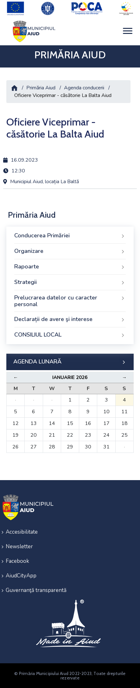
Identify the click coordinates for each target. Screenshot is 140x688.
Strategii (70, 282)
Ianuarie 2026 (69, 377)
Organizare (70, 251)
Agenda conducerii (84, 87)
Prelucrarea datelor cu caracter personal (70, 301)
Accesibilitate (22, 532)
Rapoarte (70, 267)
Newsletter (19, 546)
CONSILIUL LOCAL (70, 335)
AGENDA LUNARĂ (70, 362)
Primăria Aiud (40, 87)
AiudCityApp (21, 575)
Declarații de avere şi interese (70, 319)
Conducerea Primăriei (70, 236)
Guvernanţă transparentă (36, 590)
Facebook (17, 561)
